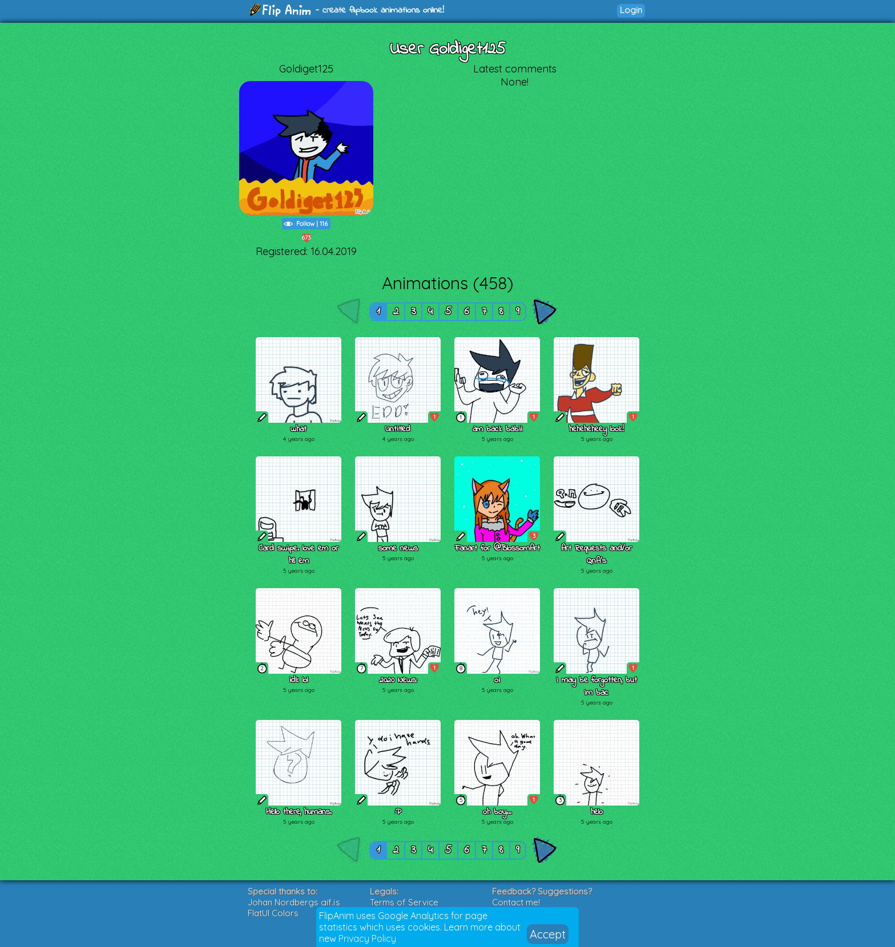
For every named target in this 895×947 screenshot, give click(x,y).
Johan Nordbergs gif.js (294, 902)
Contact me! (516, 902)
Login (631, 10)
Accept (548, 934)
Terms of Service (404, 902)
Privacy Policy (367, 938)
